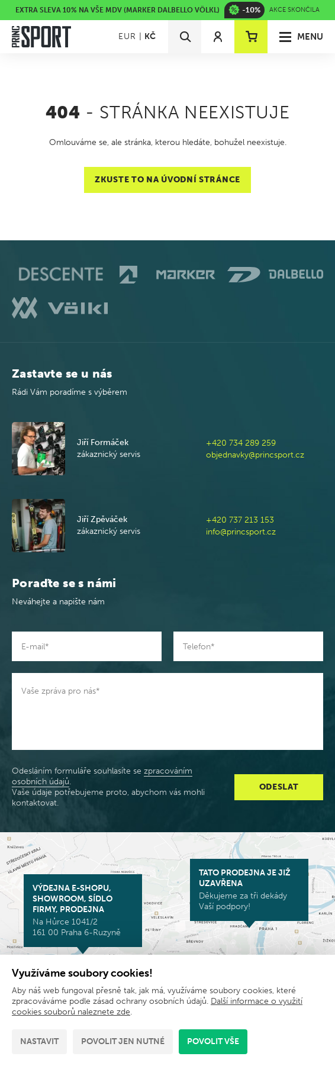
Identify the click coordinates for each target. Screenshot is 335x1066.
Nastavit (39, 1041)
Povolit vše (213, 1041)
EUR (127, 36)
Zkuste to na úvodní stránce (167, 180)
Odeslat (279, 787)
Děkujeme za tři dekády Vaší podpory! (249, 890)
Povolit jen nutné (123, 1041)
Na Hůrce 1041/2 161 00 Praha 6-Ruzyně (83, 910)
